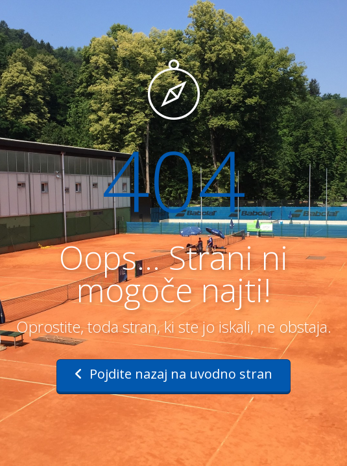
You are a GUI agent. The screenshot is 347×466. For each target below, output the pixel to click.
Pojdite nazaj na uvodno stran (173, 374)
